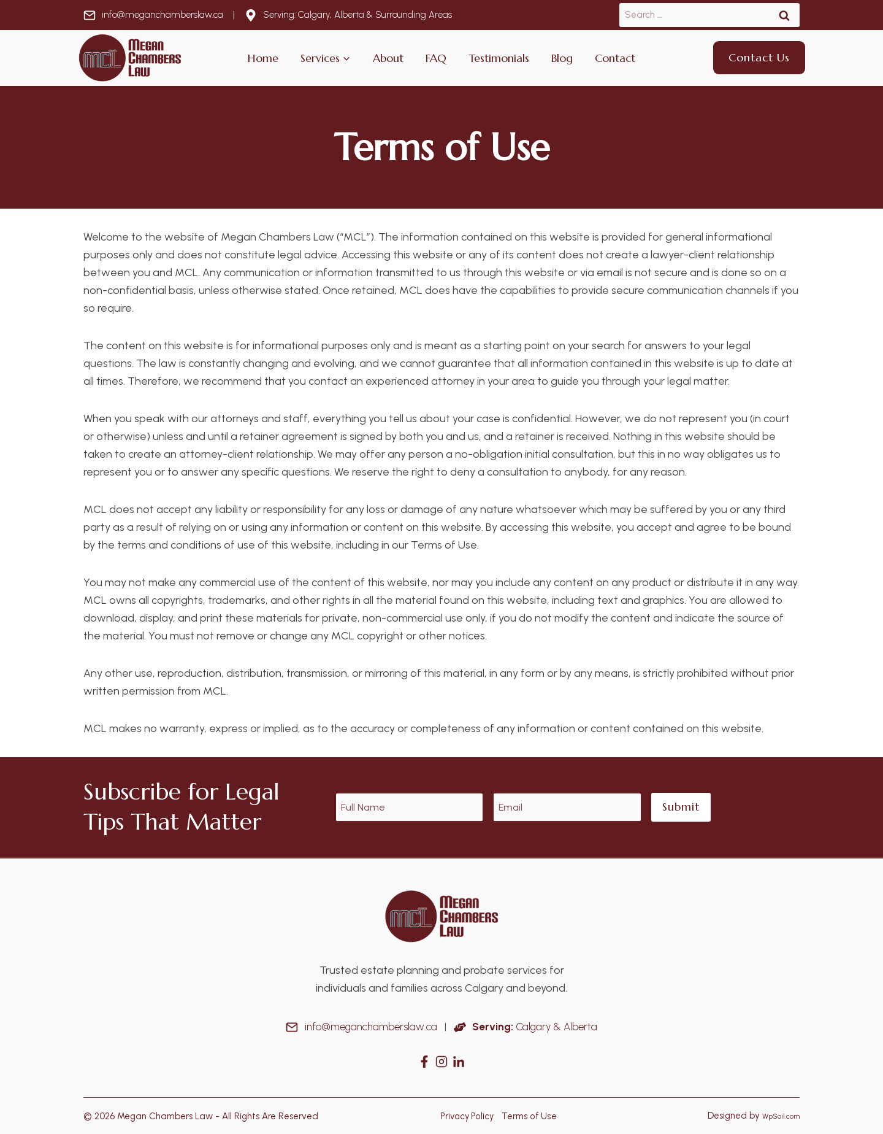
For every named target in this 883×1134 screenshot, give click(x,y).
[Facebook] (424, 1061)
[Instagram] (441, 1061)
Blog (562, 58)
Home (263, 58)
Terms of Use (529, 1115)
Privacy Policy (466, 1115)
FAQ (436, 58)
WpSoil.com (776, 1115)
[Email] (567, 807)
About (388, 58)
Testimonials (498, 58)
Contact (615, 58)
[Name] (409, 807)
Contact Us (759, 57)
